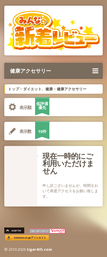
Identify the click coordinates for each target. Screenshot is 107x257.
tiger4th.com (39, 249)
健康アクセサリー (54, 70)
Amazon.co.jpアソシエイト (30, 237)
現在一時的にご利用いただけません (68, 163)
